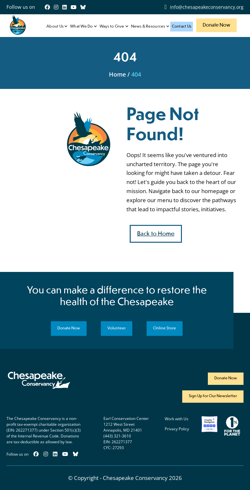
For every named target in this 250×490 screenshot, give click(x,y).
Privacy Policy (177, 429)
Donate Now (216, 25)
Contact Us (182, 27)
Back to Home (155, 234)
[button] (56, 26)
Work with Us (176, 419)
